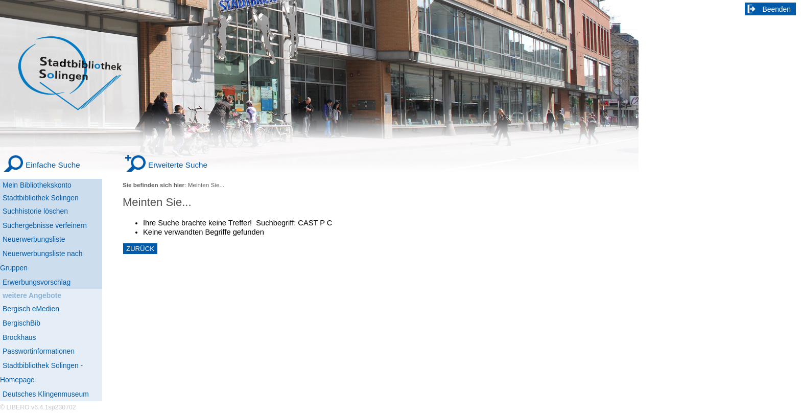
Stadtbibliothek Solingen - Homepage (41, 372)
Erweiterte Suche (177, 164)
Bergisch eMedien (31, 309)
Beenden (777, 9)
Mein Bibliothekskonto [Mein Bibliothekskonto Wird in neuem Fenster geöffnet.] (37, 185)
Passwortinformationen (39, 351)
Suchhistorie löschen (35, 211)
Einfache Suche (53, 164)
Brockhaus (19, 337)
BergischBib (21, 323)
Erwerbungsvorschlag (36, 282)
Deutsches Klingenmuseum (46, 394)
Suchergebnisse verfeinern (45, 225)
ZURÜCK (140, 248)
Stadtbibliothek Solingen (41, 198)
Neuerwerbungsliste (34, 239)
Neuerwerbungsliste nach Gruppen (41, 260)
